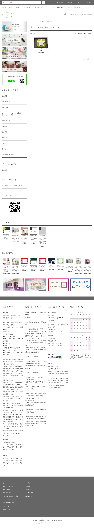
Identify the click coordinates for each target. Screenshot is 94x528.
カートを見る (29, 493)
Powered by (47, 523)
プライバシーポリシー (9, 499)
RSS (4, 509)
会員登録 (68, 2)
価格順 (84, 33)
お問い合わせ (75, 7)
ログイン (77, 2)
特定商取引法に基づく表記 (10, 496)
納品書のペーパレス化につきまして (12, 185)
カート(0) (87, 2)
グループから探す (25, 7)
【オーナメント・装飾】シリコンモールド (43, 21)
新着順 (90, 33)
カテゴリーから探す (13, 7)
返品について (7, 493)
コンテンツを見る (38, 7)
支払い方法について (9, 486)
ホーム (4, 7)
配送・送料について (9, 489)
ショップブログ (7, 506)
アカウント (59, 2)
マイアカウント (29, 483)
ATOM (8, 509)
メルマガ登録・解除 (57, 7)
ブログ (67, 7)
